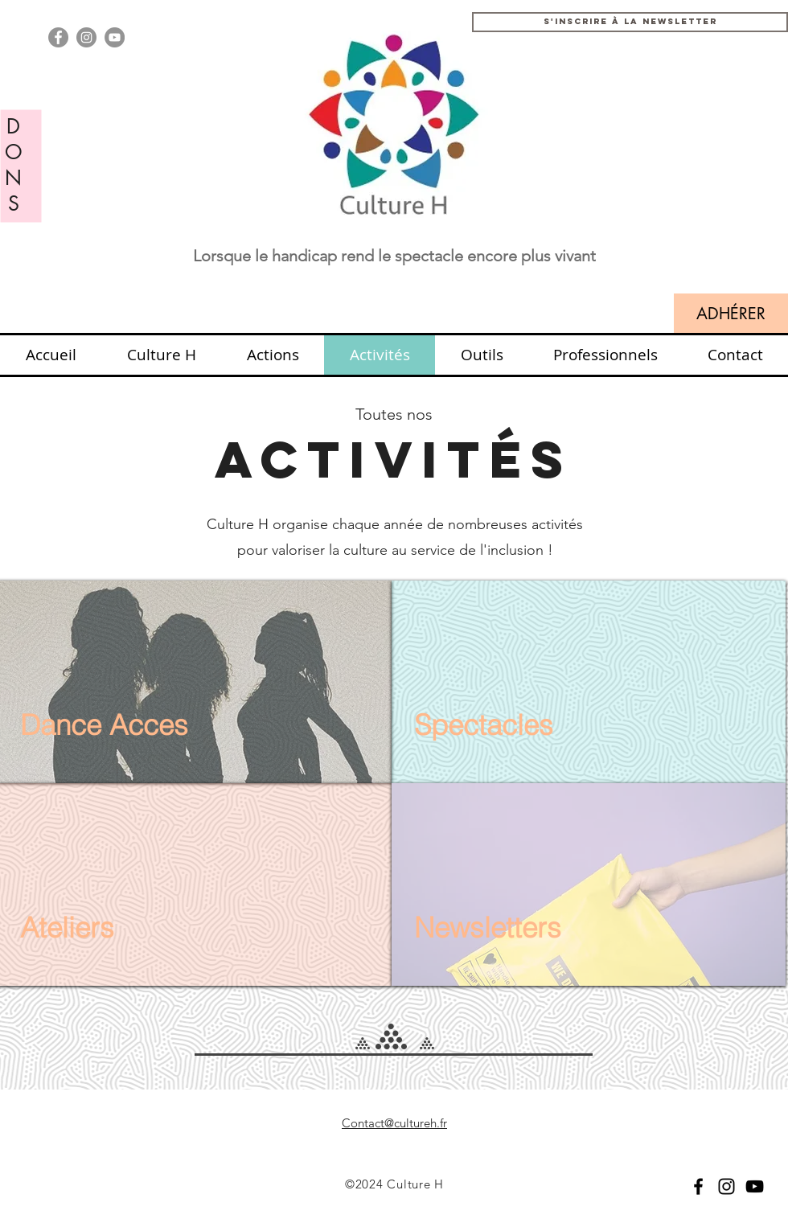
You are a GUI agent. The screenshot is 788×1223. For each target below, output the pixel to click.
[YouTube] (754, 1186)
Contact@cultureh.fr (394, 1123)
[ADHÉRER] (731, 313)
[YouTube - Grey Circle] (115, 37)
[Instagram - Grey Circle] (86, 37)
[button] (630, 22)
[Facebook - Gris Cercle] (58, 37)
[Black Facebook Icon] (698, 1186)
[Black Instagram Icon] (726, 1186)
